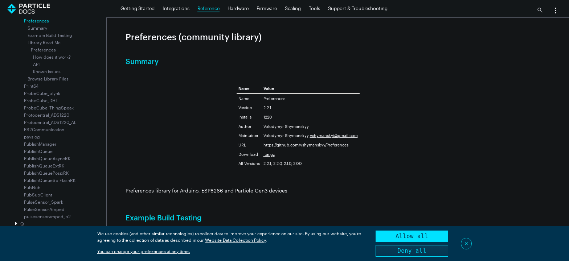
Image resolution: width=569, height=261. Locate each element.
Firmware (267, 8)
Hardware (238, 8)
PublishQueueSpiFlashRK (49, 180)
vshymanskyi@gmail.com (334, 135)
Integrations (176, 8)
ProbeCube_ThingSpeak (49, 107)
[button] (555, 11)
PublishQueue (38, 151)
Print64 (31, 85)
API (36, 64)
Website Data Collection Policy (235, 240)
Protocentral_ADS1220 (46, 114)
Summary (37, 27)
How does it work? (52, 56)
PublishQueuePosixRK (46, 172)
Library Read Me (44, 42)
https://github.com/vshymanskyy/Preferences (305, 144)
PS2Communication (44, 129)
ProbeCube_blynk (42, 93)
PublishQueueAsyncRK (47, 158)
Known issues (47, 71)
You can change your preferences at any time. (143, 251)
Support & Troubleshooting (358, 8)
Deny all (411, 250)
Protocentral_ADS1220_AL (50, 122)
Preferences (43, 49)
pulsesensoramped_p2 (47, 216)
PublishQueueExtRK (44, 165)
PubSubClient (38, 194)
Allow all (412, 236)
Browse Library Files (48, 78)
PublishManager (40, 143)
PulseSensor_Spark (43, 201)
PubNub (32, 187)
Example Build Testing (50, 35)
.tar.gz (269, 154)
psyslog (32, 136)
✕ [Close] (466, 243)
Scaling (293, 8)
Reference (208, 8)
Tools (314, 8)
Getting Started (137, 8)
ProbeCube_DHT (41, 100)
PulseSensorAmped (44, 209)
